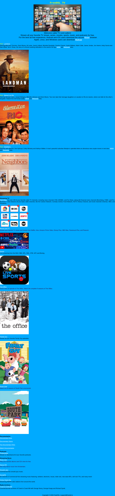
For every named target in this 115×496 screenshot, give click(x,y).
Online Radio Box (5, 480)
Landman (7, 44)
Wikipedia (67, 47)
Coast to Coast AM (6, 487)
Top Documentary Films (7, 445)
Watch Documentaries (7, 448)
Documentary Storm (6, 441)
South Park (3, 386)
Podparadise (4, 453)
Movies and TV (5, 228)
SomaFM (3, 475)
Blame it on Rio (9, 95)
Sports (2, 251)
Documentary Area (6, 438)
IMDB (58, 47)
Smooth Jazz (4, 470)
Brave (87, 37)
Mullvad (78, 40)
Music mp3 (3, 460)
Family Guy (3, 337)
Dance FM (3, 465)
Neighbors (7, 147)
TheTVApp (3, 200)
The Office (3, 287)
